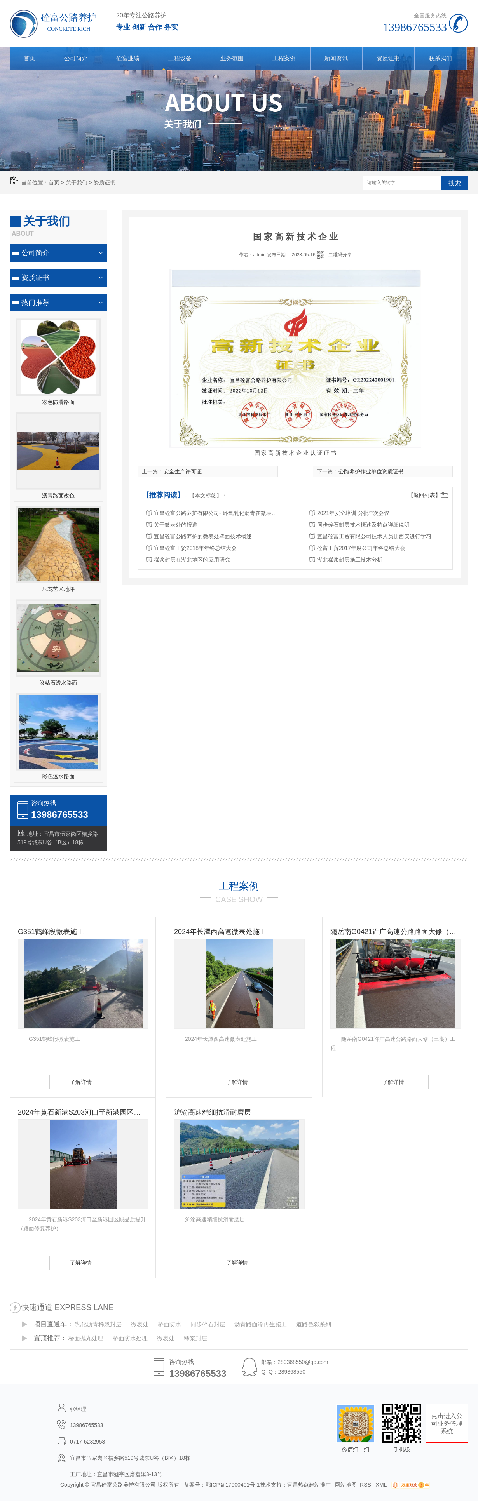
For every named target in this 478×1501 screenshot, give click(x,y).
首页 (29, 58)
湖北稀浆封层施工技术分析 (349, 560)
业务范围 (232, 58)
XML (382, 1485)
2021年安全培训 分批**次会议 (353, 513)
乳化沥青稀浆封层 (98, 1324)
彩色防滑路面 (58, 402)
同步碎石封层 (207, 1324)
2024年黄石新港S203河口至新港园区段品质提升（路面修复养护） (83, 1112)
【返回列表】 (424, 495)
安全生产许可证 (183, 471)
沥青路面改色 (58, 495)
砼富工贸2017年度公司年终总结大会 (361, 548)
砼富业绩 (128, 58)
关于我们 (76, 182)
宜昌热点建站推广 (309, 1485)
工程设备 (180, 58)
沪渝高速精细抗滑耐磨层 (212, 1112)
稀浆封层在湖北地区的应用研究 (192, 560)
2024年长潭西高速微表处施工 (220, 932)
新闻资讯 (336, 58)
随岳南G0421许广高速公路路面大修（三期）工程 (395, 932)
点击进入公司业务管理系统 (446, 1423)
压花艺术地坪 (58, 589)
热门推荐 (35, 302)
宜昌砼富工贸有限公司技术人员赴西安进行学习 (374, 536)
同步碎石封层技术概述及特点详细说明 (363, 525)
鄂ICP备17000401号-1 (233, 1485)
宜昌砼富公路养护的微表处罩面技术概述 (203, 536)
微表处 (139, 1324)
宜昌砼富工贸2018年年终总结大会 (195, 548)
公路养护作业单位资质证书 (371, 471)
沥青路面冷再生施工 (260, 1324)
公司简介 (75, 58)
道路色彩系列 (313, 1324)
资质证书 (388, 58)
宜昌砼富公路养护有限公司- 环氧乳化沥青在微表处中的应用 (216, 513)
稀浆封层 (195, 1338)
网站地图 (346, 1485)
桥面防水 (169, 1324)
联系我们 (440, 58)
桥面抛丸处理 (85, 1338)
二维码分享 (340, 254)
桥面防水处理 (130, 1338)
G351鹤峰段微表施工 (51, 932)
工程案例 (284, 58)
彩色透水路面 (58, 776)
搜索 (454, 183)
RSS (366, 1485)
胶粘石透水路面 (58, 683)
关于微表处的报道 (175, 525)
